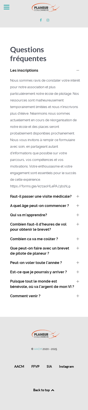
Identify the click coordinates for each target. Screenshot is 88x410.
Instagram (66, 366)
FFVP (35, 366)
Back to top (44, 390)
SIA (49, 366)
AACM (38, 349)
